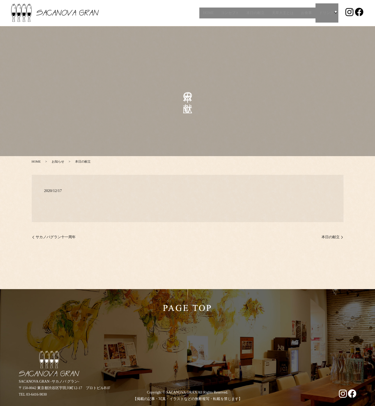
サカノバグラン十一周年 (56, 237)
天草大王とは (282, 13)
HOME (207, 13)
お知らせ (58, 161)
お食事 (305, 13)
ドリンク (325, 13)
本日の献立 (255, 13)
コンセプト (229, 13)
